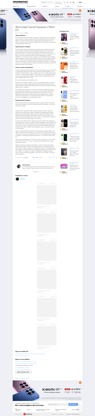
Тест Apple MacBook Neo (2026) (74, 163)
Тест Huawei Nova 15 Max (74, 48)
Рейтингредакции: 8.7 (65, 86)
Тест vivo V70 (73, 105)
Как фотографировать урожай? (22, 367)
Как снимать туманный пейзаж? (22, 369)
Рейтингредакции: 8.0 (65, 144)
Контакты (28, 409)
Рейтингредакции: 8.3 (65, 72)
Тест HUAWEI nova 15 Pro (74, 134)
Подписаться (74, 404)
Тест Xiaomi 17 (73, 76)
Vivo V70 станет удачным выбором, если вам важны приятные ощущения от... (74, 109)
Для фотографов (75, 409)
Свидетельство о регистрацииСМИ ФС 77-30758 (43, 410)
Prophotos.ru (77, 414)
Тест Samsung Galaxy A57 (74, 91)
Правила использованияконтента (60, 410)
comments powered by (22, 378)
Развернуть (35, 171)
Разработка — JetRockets (58, 414)
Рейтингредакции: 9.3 (65, 43)
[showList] (23, 372)
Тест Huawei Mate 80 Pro (74, 120)
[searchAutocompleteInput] (47, 2)
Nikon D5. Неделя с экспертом (22, 355)
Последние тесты (64, 31)
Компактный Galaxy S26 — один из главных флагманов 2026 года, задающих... (74, 154)
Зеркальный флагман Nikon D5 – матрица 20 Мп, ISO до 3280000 (30, 353)
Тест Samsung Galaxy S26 (74, 148)
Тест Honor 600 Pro (74, 62)
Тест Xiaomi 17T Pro (74, 33)
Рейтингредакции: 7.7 (65, 101)
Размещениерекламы (18, 410)
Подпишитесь (58, 1)
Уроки (68, 6)
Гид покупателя (31, 6)
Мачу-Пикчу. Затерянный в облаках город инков (26, 363)
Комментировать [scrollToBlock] (52, 157)
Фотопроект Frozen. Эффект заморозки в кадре (26, 361)
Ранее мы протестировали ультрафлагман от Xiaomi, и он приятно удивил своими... (74, 81)
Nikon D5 (22, 179)
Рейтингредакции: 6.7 (65, 58)
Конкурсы (79, 6)
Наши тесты (16, 6)
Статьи (57, 6)
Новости (45, 6)
